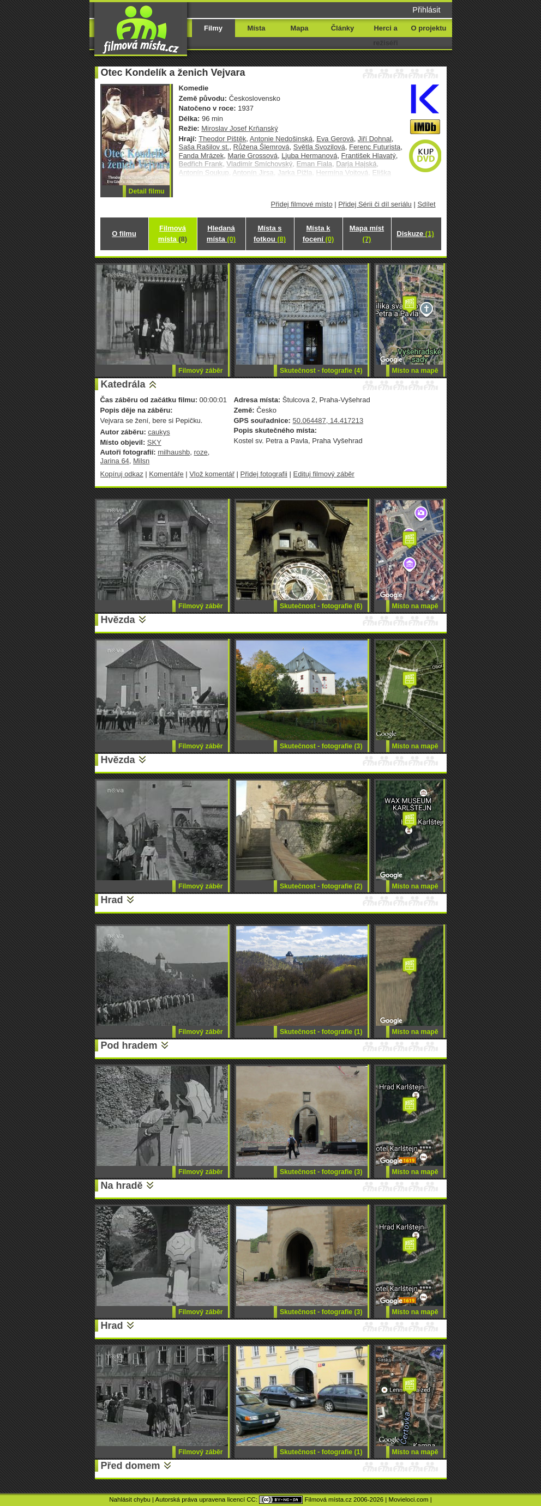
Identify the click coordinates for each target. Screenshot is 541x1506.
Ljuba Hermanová (309, 156)
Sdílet (426, 204)
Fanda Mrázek (201, 156)
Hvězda (118, 619)
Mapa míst (367, 233)
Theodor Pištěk (222, 139)
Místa (256, 28)
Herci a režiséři (385, 35)
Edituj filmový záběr (323, 474)
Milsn (141, 461)
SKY (154, 442)
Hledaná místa (221, 233)
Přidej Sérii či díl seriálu (375, 204)
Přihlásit (426, 9)
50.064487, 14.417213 (327, 420)
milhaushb (174, 452)
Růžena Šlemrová (261, 147)
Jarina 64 (114, 461)
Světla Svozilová (319, 147)
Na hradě (122, 1185)
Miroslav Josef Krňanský (239, 128)
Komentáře (166, 474)
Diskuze (415, 233)
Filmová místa (172, 233)
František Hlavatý (368, 156)
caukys (159, 432)
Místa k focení (318, 233)
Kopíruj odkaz (121, 474)
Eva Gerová (334, 139)
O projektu (429, 28)
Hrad (112, 899)
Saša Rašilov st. (204, 147)
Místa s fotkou (270, 233)
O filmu (124, 233)
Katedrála (123, 384)
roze (201, 452)
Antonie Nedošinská (281, 139)
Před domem (130, 1465)
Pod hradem (129, 1045)
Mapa (299, 28)
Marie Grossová (253, 156)
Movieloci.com (409, 1499)
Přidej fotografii (264, 474)
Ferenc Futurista (374, 147)
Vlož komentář (212, 474)
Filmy (213, 28)
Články (342, 28)
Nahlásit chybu (130, 1499)
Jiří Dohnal (375, 139)
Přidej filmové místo (302, 204)
